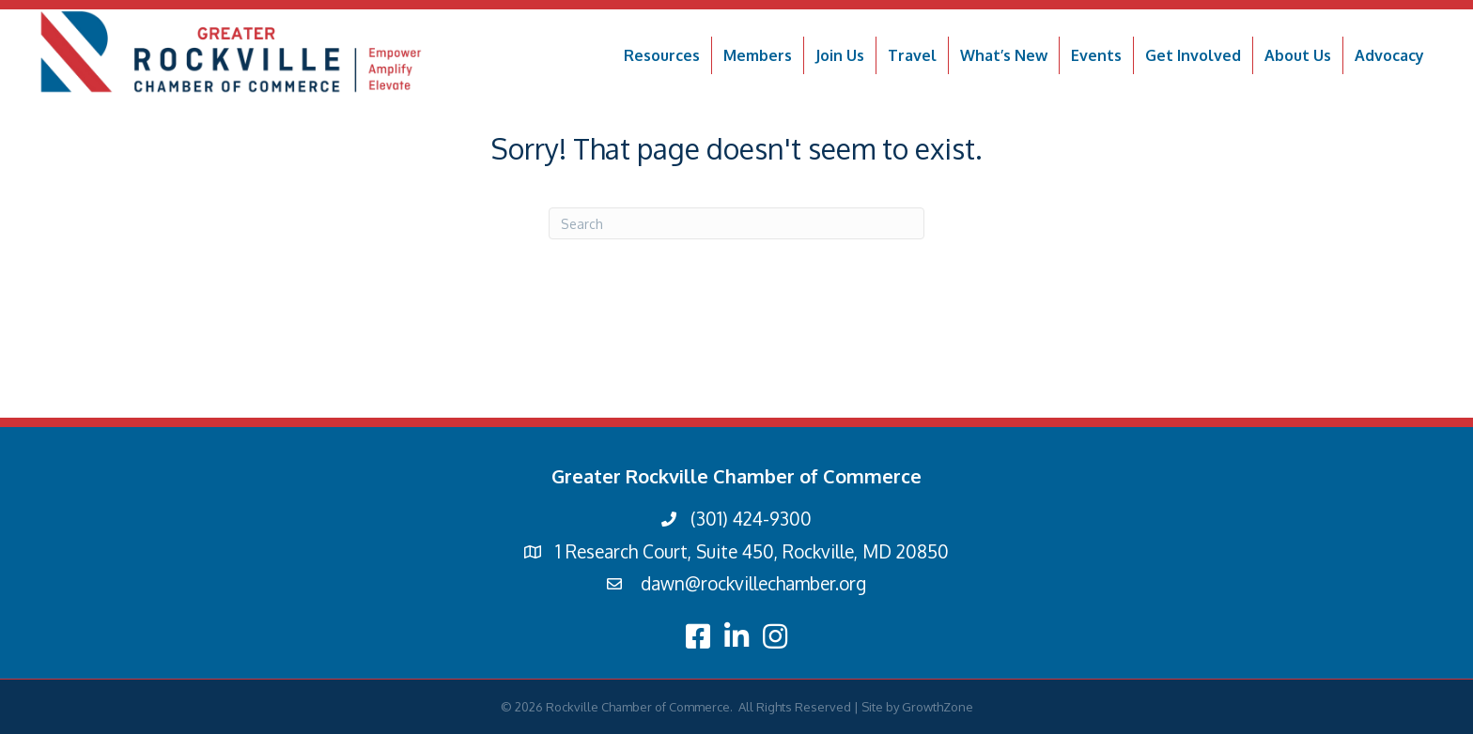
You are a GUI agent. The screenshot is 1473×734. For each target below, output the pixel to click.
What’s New (1003, 55)
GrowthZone (937, 706)
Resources (662, 55)
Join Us (839, 55)
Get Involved (1193, 55)
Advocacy (1389, 55)
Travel (912, 55)
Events (1096, 55)
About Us (1297, 55)
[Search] (736, 223)
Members (757, 55)
